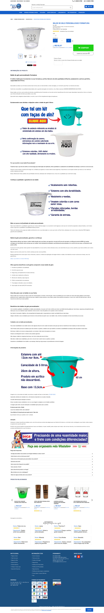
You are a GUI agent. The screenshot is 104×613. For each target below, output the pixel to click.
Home (20, 12)
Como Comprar (36, 556)
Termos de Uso (36, 558)
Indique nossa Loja (15, 566)
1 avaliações (62, 31)
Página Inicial (14, 556)
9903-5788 (78, 1)
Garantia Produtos (15, 569)
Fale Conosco (27, 1)
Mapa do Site (14, 560)
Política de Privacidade (37, 566)
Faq (33, 575)
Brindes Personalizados (31, 12)
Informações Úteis (37, 553)
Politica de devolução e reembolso (40, 571)
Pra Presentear (72, 12)
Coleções (42, 12)
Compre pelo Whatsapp (82, 53)
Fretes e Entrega (36, 560)
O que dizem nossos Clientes (39, 573)
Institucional (14, 553)
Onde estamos (14, 564)
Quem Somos (13, 1)
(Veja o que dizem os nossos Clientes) (19, 258)
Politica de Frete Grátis (37, 564)
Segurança (35, 562)
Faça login (42, 4)
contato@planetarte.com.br (59, 561)
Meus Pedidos (20, 1)
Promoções (82, 12)
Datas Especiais (51, 12)
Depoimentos (35, 569)
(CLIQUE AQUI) (52, 394)
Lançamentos (62, 12)
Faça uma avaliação (69, 31)
